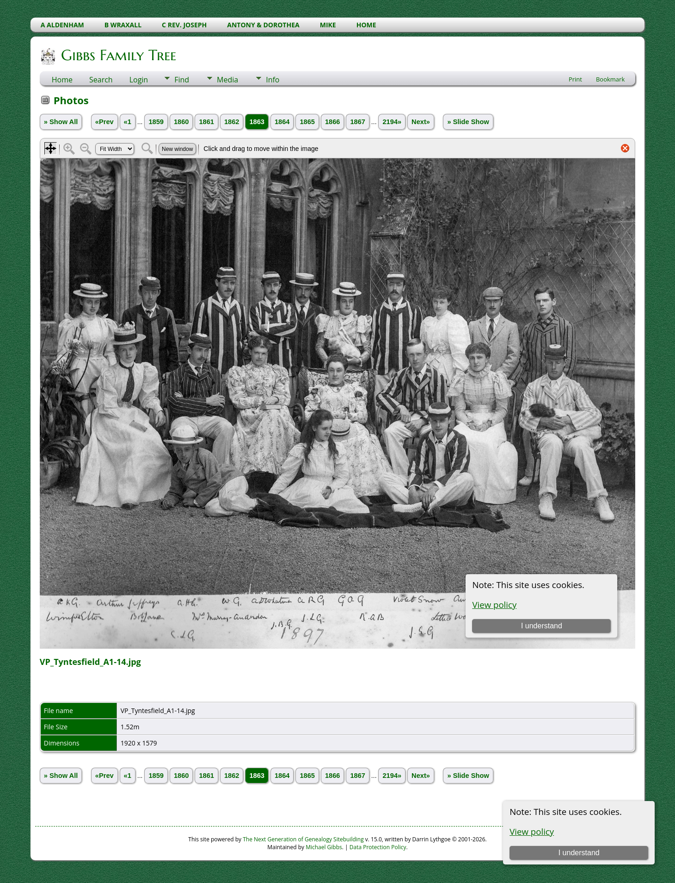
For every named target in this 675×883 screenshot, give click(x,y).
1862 (231, 121)
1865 (307, 121)
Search (101, 80)
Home (62, 80)
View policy (531, 831)
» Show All (61, 121)
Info (272, 80)
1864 (282, 121)
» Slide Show (468, 121)
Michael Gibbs (324, 847)
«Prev (104, 121)
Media (227, 80)
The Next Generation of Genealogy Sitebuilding (303, 839)
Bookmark (610, 79)
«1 (127, 121)
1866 (332, 121)
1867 (357, 121)
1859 (156, 121)
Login (138, 80)
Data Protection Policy (378, 847)
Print (575, 79)
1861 (206, 121)
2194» (391, 121)
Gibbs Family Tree (118, 55)
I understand (579, 853)
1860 (181, 121)
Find (181, 80)
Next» (420, 121)
